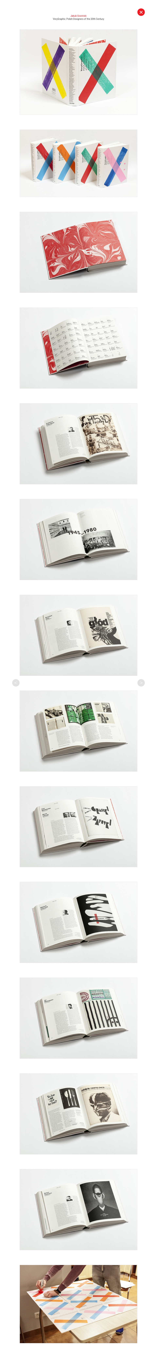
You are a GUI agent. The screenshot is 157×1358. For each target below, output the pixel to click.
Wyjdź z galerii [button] (141, 12)
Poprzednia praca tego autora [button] (16, 683)
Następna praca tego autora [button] (141, 683)
